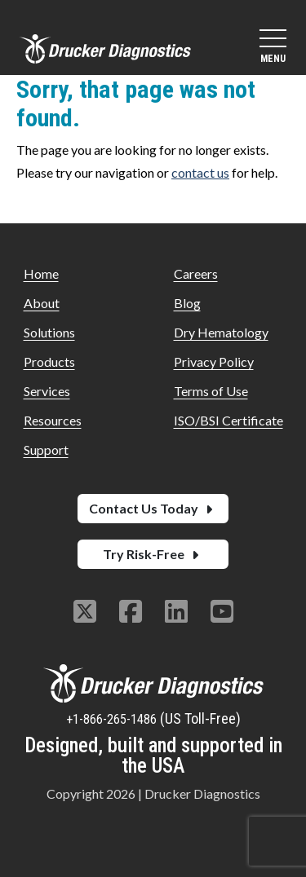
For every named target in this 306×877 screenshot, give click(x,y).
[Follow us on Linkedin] (176, 613)
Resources (53, 420)
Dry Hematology (221, 332)
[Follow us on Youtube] (222, 613)
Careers (196, 273)
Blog (187, 303)
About (42, 303)
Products (49, 361)
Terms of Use (211, 391)
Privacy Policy (214, 361)
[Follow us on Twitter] (85, 613)
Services (47, 391)
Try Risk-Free (153, 554)
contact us (200, 172)
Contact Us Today (153, 508)
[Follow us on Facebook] (130, 613)
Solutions (49, 332)
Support (46, 449)
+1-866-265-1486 (113, 719)
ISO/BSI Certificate (228, 420)
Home (41, 273)
